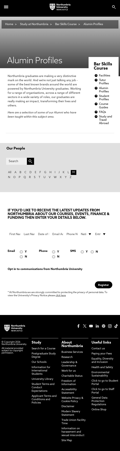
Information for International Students (41, 370)
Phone (43, 251)
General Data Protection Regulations (99, 401)
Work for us (68, 371)
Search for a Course (43, 348)
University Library (42, 379)
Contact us (98, 348)
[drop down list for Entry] (100, 234)
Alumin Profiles (93, 24)
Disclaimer (67, 406)
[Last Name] (29, 234)
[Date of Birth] (43, 234)
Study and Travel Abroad (105, 120)
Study (36, 342)
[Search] (16, 161)
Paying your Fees (102, 353)
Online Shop (99, 409)
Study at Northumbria (34, 24)
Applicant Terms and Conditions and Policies (44, 399)
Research (67, 357)
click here (61, 295)
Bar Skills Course (66, 24)
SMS (73, 251)
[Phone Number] (72, 234)
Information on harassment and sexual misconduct (72, 432)
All (9, 172)
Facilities (104, 75)
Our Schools (39, 362)
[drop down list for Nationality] (86, 234)
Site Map (66, 440)
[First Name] (15, 234)
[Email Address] (58, 234)
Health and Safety (102, 367)
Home (9, 24)
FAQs (102, 112)
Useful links (101, 342)
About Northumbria (72, 344)
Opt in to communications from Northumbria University (45, 269)
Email (11, 251)
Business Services (72, 352)
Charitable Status (71, 376)
